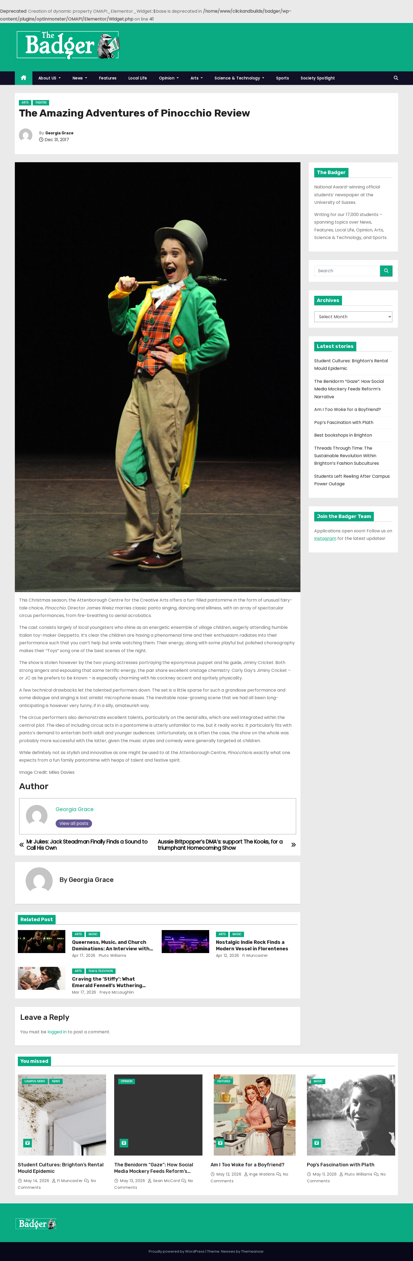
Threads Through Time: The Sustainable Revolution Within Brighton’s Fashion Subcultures (346, 456)
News (80, 78)
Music (93, 934)
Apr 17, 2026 (84, 955)
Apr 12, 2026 (227, 955)
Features (108, 78)
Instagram (325, 538)
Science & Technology (239, 78)
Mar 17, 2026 (84, 992)
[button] (396, 78)
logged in (57, 1032)
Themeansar (252, 1251)
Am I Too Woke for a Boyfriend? (347, 409)
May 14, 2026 (37, 1180)
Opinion (169, 78)
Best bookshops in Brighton (343, 435)
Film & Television (101, 971)
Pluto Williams (112, 955)
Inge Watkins (260, 1174)
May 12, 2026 (229, 1174)
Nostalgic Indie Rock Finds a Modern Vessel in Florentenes (252, 945)
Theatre (40, 103)
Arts (197, 78)
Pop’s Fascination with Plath (343, 422)
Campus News (35, 1081)
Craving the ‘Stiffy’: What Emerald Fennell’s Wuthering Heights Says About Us (107, 985)
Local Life (137, 78)
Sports (282, 78)
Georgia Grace (59, 133)
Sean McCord (164, 1180)
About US (49, 78)
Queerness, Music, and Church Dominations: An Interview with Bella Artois (111, 948)
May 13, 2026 (133, 1180)
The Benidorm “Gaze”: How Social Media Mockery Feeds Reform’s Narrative (349, 389)
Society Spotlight (318, 78)
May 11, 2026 (325, 1174)
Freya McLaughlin (116, 992)
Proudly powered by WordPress (177, 1251)
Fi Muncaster (254, 955)
